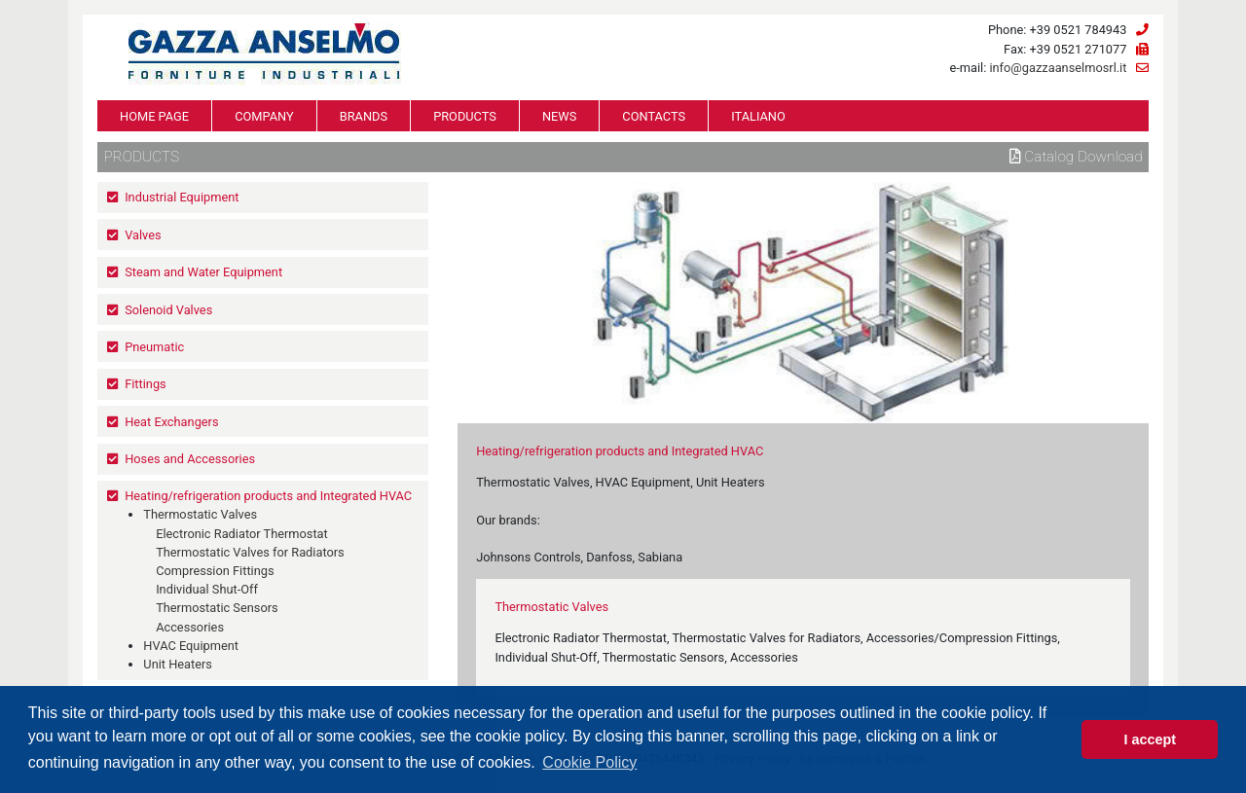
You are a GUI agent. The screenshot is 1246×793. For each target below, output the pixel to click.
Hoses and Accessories (190, 458)
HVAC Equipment (190, 645)
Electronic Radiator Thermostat (242, 533)
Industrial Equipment (181, 197)
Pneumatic (154, 347)
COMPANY (264, 116)
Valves (143, 235)
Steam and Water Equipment (203, 272)
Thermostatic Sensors (217, 607)
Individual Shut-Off (207, 589)
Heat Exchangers (171, 422)
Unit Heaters (177, 664)
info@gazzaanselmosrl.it (1057, 67)
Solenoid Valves (168, 310)
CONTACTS (653, 116)
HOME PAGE (154, 116)
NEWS (559, 116)
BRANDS (363, 116)
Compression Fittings (215, 570)
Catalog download (1076, 156)
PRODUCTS (464, 116)
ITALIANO (758, 116)
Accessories (190, 627)
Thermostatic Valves (200, 514)
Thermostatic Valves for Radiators (250, 552)
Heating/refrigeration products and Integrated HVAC (268, 495)
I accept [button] (1149, 739)
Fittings (145, 384)
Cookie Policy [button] (589, 762)
